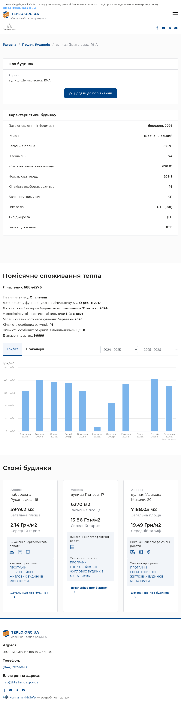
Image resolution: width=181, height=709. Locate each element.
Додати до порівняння (93, 93)
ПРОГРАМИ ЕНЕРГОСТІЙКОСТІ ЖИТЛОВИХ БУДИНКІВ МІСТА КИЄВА (26, 574)
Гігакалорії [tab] (35, 349)
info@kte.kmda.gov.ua (20, 682)
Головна (10, 44)
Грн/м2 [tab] (12, 349)
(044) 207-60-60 (16, 667)
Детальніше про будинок (29, 594)
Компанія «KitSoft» (24, 697)
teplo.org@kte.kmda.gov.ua (20, 7)
